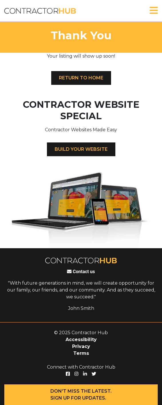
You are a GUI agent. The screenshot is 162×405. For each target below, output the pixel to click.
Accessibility (81, 339)
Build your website (81, 149)
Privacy (81, 346)
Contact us (81, 271)
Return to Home (81, 78)
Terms (81, 353)
